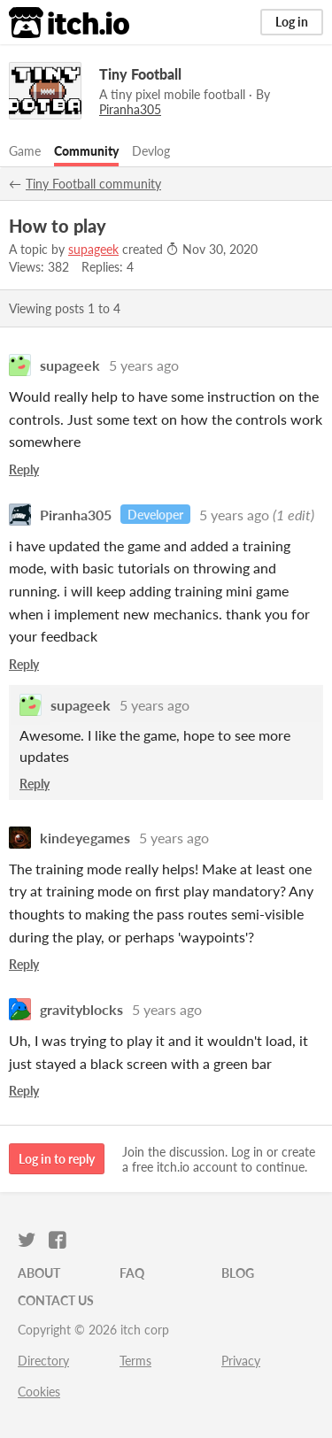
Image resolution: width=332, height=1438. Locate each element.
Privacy (240, 1360)
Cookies (39, 1391)
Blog (237, 1272)
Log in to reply (57, 1158)
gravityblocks (81, 1009)
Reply (24, 469)
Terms (135, 1360)
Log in (291, 21)
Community (86, 150)
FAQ (132, 1272)
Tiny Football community (93, 183)
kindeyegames (85, 837)
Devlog (151, 150)
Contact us (56, 1300)
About (39, 1272)
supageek (93, 249)
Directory (43, 1360)
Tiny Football (140, 73)
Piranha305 (76, 514)
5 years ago (144, 365)
